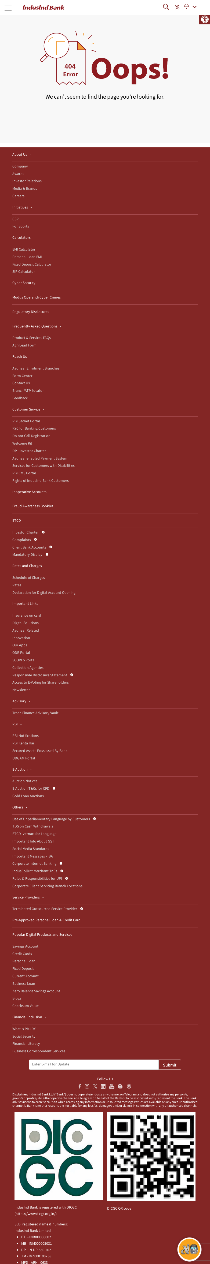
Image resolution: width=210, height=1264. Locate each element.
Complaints (21, 540)
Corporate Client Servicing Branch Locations (47, 886)
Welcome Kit (22, 443)
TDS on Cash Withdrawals (32, 826)
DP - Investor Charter (29, 451)
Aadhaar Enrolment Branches (35, 368)
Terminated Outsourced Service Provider (44, 909)
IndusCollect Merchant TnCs (34, 871)
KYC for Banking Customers (34, 428)
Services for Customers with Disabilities (43, 465)
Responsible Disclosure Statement (39, 675)
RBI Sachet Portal (26, 421)
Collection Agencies (28, 667)
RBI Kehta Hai (23, 743)
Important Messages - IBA (32, 856)
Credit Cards (22, 954)
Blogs (16, 998)
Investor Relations (27, 181)
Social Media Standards (30, 849)
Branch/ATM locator (28, 390)
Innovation (21, 638)
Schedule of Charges (28, 577)
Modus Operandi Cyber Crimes (36, 297)
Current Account (25, 976)
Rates (16, 585)
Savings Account (25, 946)
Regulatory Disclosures (30, 312)
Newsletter (21, 690)
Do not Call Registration (31, 436)
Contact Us (21, 383)
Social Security (23, 1036)
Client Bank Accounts (29, 547)
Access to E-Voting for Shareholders (40, 682)
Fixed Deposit (23, 968)
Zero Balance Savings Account (36, 991)
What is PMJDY (24, 1029)
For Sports (20, 226)
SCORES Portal (23, 660)
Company (20, 166)
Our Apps (19, 645)
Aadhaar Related (25, 630)
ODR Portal (21, 652)
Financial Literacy (26, 1043)
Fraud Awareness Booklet (32, 506)
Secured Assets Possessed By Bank (39, 751)
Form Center (22, 376)
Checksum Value (25, 1006)
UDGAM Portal (23, 758)
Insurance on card (26, 615)
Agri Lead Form (24, 345)
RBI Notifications (25, 736)
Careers (18, 196)
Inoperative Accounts (29, 492)
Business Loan (23, 983)
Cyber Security (23, 283)
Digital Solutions (25, 623)
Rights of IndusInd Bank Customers (40, 480)
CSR (15, 219)
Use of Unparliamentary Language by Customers (51, 819)
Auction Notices (24, 781)
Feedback (20, 398)
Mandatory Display (27, 554)
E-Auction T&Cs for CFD (30, 788)
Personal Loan (23, 961)
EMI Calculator (23, 249)
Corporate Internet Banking (34, 863)
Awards (18, 174)
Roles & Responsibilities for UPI (37, 878)
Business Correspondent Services (38, 1051)
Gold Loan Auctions (28, 796)
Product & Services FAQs (31, 338)
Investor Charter (25, 532)
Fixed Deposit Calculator (31, 264)
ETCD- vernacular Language (34, 834)
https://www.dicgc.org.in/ (36, 1214)
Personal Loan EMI (27, 257)
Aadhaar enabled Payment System (39, 458)
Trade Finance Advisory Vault (35, 713)
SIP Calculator (23, 271)
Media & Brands (24, 188)
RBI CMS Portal (24, 473)
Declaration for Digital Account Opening (43, 592)
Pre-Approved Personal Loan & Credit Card (46, 920)
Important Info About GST (33, 841)
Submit (169, 1065)
